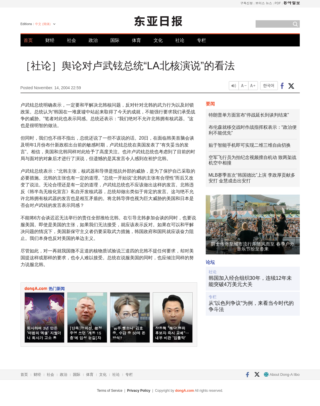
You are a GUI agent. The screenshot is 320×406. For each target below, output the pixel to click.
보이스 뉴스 (263, 3)
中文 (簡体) (42, 24)
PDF (278, 3)
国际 (114, 40)
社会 (71, 40)
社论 (179, 40)
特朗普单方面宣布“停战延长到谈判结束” (249, 115)
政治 (93, 40)
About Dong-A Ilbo (281, 374)
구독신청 (246, 3)
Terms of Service (109, 391)
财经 (49, 40)
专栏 (201, 40)
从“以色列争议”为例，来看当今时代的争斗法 (251, 306)
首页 (28, 40)
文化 (158, 40)
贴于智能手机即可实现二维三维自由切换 (250, 145)
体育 (136, 40)
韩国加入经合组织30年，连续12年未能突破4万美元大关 (250, 281)
